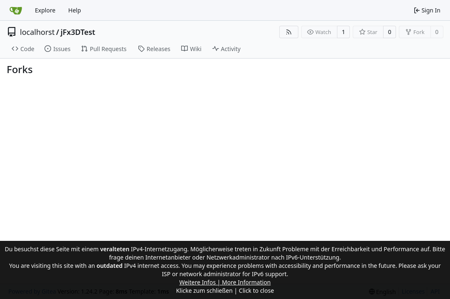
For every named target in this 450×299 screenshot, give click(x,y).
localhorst (37, 32)
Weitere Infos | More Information (224, 282)
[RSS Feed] (288, 32)
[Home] (15, 10)
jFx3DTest (78, 32)
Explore (45, 10)
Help (74, 10)
